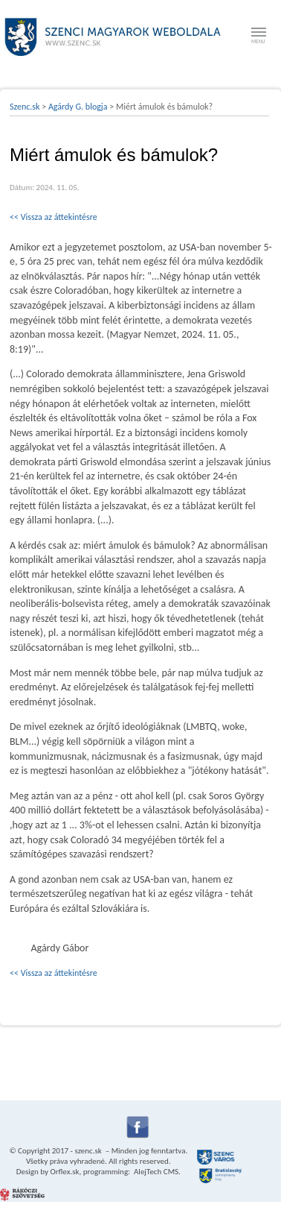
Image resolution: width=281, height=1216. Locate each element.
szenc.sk (87, 1151)
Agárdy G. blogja (78, 106)
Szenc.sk (25, 106)
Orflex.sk (64, 1171)
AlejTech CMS (155, 1171)
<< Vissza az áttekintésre (53, 217)
